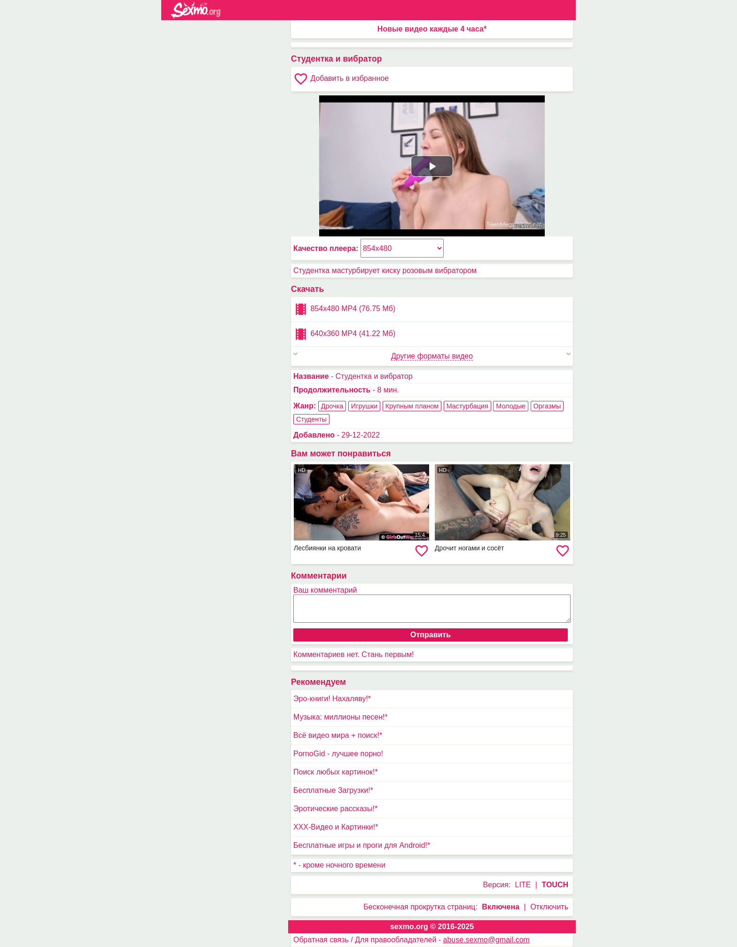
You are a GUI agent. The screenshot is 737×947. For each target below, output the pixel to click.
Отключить (549, 907)
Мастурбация (467, 406)
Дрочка (332, 406)
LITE (523, 885)
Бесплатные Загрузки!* (333, 790)
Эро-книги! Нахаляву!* (332, 699)
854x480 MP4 (344, 309)
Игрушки (364, 406)
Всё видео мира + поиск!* (337, 735)
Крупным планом (412, 406)
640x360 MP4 (344, 334)
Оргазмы (547, 406)
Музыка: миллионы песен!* (340, 717)
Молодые (510, 406)
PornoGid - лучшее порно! (338, 754)
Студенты (311, 419)
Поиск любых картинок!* (335, 772)
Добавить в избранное (341, 78)
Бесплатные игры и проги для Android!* (361, 845)
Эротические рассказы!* (335, 809)
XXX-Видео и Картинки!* (335, 827)
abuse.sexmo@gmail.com (486, 940)
